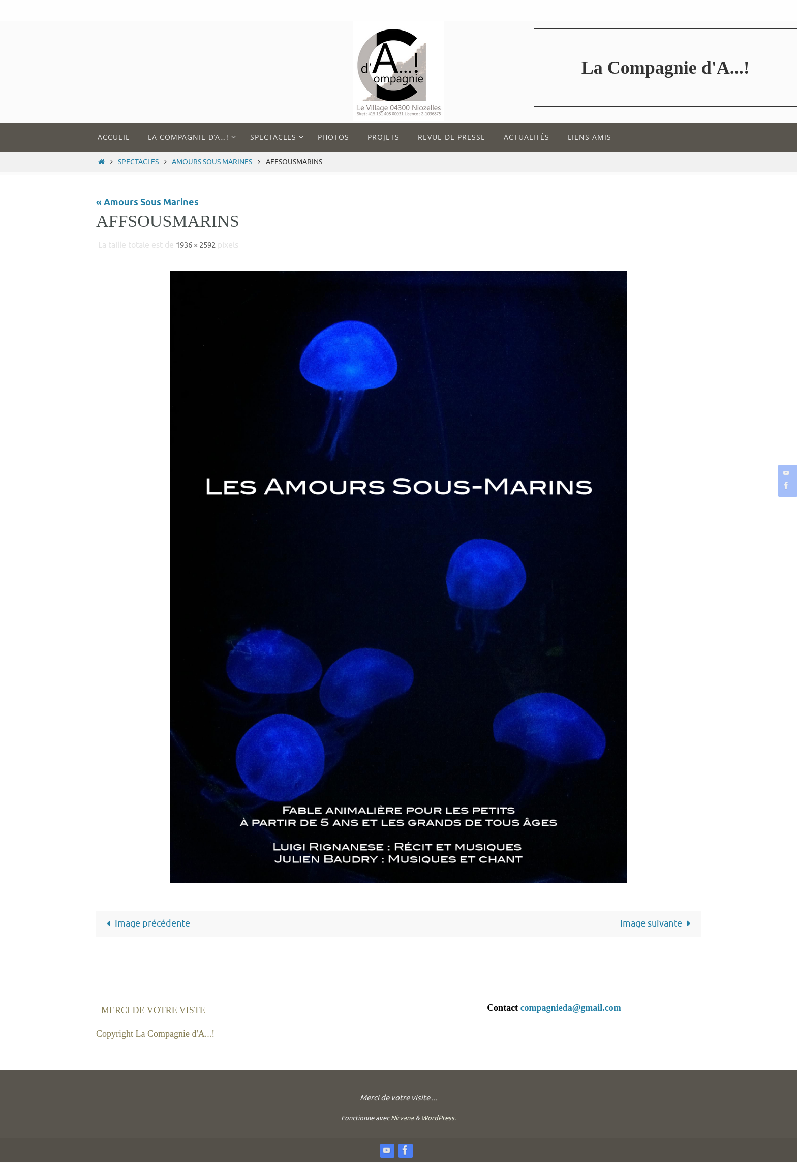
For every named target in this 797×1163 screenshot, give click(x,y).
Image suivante (657, 923)
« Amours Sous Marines (147, 203)
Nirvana (402, 1118)
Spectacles (138, 161)
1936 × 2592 (198, 245)
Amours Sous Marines (212, 161)
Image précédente (146, 923)
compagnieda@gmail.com (570, 1008)
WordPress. (438, 1118)
